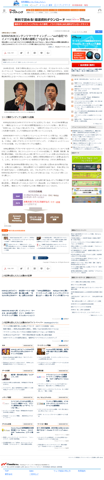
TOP (7, 471)
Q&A (31, 471)
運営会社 (8, 474)
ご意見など (34, 474)
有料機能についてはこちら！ (33, 1)
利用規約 (82, 471)
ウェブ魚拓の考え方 (62, 471)
